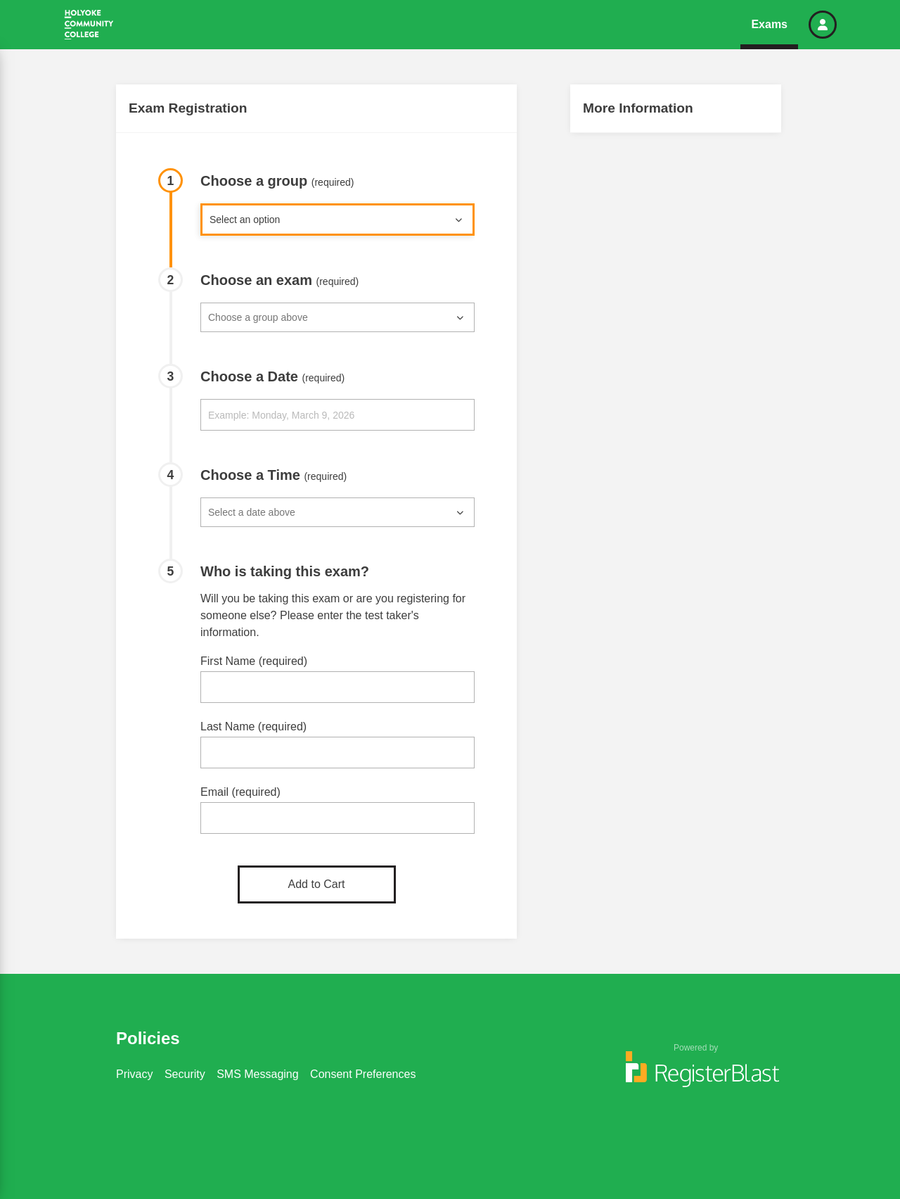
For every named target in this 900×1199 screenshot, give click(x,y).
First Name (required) (253, 661)
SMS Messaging (258, 1074)
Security (185, 1074)
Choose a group (277, 181)
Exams (769, 24)
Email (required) (240, 792)
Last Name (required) (253, 726)
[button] (823, 25)
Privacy (134, 1074)
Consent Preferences (363, 1074)
